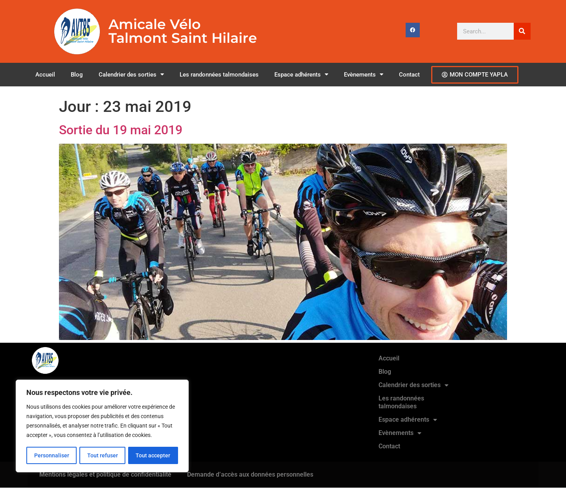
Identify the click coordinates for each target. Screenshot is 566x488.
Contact (409, 74)
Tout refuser (102, 455)
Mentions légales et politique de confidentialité (105, 474)
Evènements (363, 74)
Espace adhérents (301, 74)
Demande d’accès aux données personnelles (250, 474)
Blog (77, 74)
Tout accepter (153, 455)
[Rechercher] (522, 31)
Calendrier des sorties (131, 74)
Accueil (45, 74)
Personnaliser (51, 455)
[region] (102, 426)
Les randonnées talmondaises (219, 74)
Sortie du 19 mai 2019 (120, 129)
